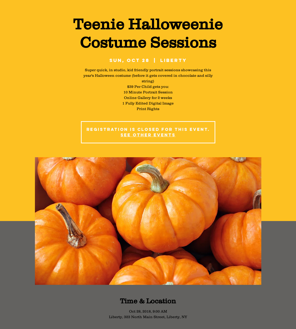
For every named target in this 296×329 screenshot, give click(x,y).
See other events (148, 135)
